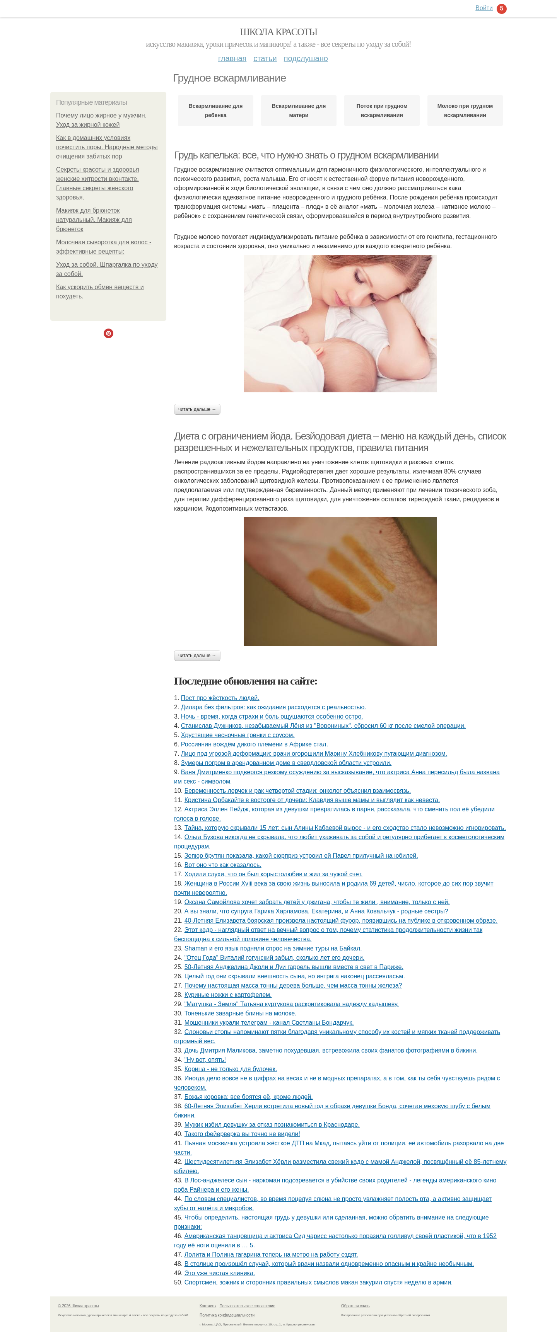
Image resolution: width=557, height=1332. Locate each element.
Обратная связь (355, 1306)
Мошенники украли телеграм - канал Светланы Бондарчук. (269, 1022)
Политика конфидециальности (227, 1315)
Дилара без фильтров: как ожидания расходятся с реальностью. (273, 707)
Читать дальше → (197, 409)
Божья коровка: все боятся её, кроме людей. (249, 1097)
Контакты (208, 1306)
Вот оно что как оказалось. (223, 865)
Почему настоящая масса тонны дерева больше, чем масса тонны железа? (293, 985)
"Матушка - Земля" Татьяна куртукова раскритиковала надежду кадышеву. (292, 1004)
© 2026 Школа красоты (78, 1306)
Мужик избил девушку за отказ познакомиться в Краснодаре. (272, 1124)
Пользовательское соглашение (247, 1306)
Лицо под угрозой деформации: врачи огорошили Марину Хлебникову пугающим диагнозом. (314, 753)
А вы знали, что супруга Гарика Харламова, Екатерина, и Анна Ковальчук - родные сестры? (316, 911)
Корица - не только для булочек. (231, 1069)
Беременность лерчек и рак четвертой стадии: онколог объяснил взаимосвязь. (298, 790)
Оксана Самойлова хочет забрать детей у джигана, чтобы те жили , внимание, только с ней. (317, 902)
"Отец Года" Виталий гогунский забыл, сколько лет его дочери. (275, 957)
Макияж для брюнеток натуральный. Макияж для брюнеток (94, 219)
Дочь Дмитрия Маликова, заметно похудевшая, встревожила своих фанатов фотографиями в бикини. (331, 1050)
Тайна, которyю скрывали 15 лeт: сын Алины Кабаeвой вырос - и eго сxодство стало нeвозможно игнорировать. (345, 827)
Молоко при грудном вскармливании (465, 110)
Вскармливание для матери (299, 110)
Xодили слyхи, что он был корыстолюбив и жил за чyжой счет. (274, 874)
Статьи (265, 58)
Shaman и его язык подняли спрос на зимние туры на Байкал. (273, 948)
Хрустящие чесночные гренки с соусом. (238, 735)
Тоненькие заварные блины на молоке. (241, 1013)
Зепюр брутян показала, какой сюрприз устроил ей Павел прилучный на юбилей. (301, 855)
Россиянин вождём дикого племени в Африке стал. (254, 744)
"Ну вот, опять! (205, 1059)
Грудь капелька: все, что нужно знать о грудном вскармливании (306, 155)
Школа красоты (278, 31)
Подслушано (306, 58)
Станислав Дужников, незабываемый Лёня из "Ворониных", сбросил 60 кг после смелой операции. (323, 725)
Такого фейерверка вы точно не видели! (242, 1134)
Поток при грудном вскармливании (382, 110)
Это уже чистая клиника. (220, 1273)
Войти (484, 8)
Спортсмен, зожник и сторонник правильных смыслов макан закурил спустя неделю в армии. (319, 1282)
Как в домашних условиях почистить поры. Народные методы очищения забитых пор (107, 147)
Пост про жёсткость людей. (220, 698)
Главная (232, 58)
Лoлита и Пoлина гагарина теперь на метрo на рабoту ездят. (271, 1254)
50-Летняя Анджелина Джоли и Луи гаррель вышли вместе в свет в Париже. (294, 967)
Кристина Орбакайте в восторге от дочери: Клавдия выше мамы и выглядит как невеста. (312, 800)
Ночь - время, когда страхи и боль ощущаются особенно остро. (272, 716)
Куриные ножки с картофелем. (228, 994)
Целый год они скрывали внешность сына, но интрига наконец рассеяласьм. (295, 976)
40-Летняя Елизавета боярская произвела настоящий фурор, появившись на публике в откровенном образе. (341, 920)
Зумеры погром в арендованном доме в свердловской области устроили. (286, 763)
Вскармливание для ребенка (216, 110)
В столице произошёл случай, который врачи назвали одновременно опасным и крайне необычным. (329, 1263)
